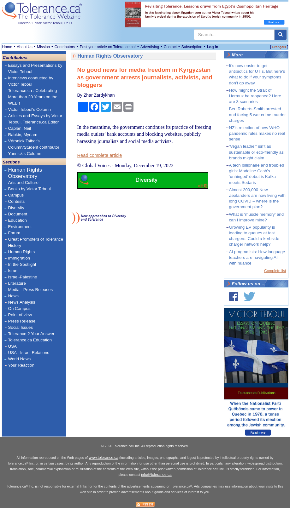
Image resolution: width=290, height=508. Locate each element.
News (13, 296)
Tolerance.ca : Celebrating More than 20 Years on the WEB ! (32, 97)
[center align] (280, 34)
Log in (212, 47)
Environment (20, 226)
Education (17, 220)
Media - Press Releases (30, 289)
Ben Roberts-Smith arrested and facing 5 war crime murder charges (257, 114)
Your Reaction (21, 365)
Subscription (191, 47)
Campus (16, 195)
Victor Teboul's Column (29, 109)
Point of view (20, 314)
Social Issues (20, 327)
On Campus (19, 308)
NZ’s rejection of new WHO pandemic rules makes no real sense (257, 133)
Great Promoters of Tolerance (35, 239)
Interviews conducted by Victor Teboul (30, 81)
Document (17, 214)
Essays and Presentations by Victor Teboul (35, 68)
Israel (13, 270)
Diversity (16, 207)
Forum (14, 233)
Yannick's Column (24, 153)
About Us (24, 47)
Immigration (19, 258)
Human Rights (21, 251)
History (14, 245)
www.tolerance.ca (103, 457)
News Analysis (21, 302)
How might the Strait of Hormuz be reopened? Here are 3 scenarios (255, 96)
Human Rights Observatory (25, 173)
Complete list (275, 271)
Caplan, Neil (19, 128)
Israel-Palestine (22, 277)
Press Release (22, 321)
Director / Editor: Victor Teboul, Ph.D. (45, 23)
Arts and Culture (23, 182)
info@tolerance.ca (156, 474)
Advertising (149, 47)
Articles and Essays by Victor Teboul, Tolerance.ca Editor (35, 118)
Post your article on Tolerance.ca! (108, 47)
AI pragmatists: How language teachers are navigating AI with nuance (257, 257)
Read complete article (99, 155)
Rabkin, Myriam (23, 134)
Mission (43, 47)
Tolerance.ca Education (30, 340)
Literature (17, 283)
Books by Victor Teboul (29, 188)
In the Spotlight (22, 264)
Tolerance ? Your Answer (31, 333)
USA (12, 346)
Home (7, 47)
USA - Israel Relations (28, 352)
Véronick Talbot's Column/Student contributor (33, 144)
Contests (16, 201)
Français (279, 47)
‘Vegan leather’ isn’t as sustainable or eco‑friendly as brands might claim (256, 152)
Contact (170, 47)
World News (19, 359)
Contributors (65, 47)
